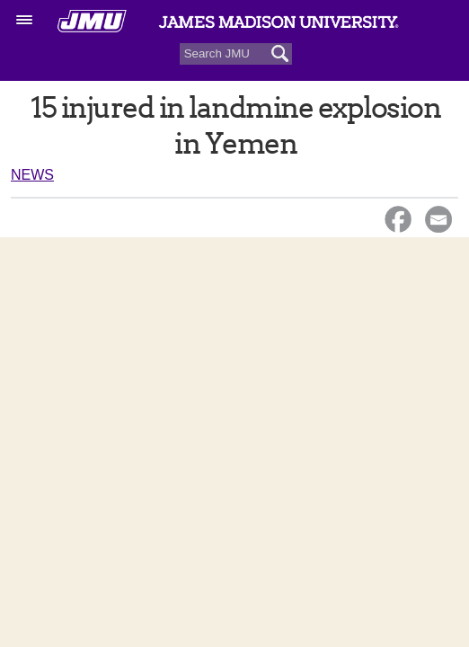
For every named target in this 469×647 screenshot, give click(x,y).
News (32, 174)
